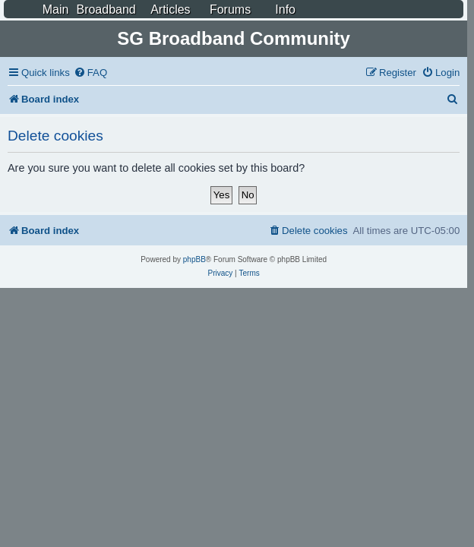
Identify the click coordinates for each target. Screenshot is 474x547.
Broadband (105, 9)
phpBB (194, 259)
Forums (230, 9)
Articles (170, 9)
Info (285, 9)
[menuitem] (90, 73)
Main (56, 9)
